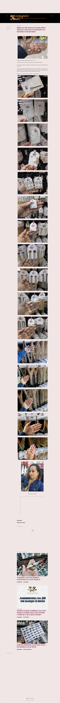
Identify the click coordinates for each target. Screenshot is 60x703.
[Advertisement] (30, 6)
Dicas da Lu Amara (19, 16)
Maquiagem (31, 21)
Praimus (8, 29)
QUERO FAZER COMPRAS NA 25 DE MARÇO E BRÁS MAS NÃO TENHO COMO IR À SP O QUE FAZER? (31, 613)
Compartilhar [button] (9, 25)
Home (11, 21)
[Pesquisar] (51, 16)
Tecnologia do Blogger (30, 698)
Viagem (23, 21)
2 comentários (25, 581)
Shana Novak (32, 700)
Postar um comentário (27, 649)
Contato (35, 21)
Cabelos (26, 21)
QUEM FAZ (14, 21)
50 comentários (26, 617)
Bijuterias (19, 21)
